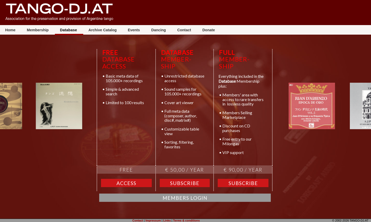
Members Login (185, 198)
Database (69, 30)
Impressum (153, 220)
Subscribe (184, 183)
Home (10, 30)
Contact (184, 30)
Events (134, 30)
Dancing (159, 30)
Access (126, 183)
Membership (38, 30)
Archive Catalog (102, 30)
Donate (208, 30)
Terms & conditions (186, 220)
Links (167, 220)
